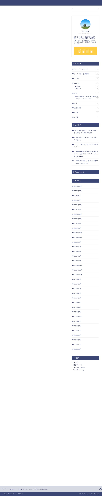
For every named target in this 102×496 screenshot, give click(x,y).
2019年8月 (77, 284)
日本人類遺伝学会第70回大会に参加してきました (86, 139)
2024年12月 (78, 205)
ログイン (76, 362)
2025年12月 (78, 186)
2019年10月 (78, 274)
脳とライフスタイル (86, 69)
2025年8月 (77, 200)
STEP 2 (87, 89)
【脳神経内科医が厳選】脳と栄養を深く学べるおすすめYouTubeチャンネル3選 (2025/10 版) (86, 154)
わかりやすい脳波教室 (86, 74)
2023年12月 (78, 214)
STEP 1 (87, 86)
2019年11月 (78, 270)
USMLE (86, 83)
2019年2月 (77, 307)
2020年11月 (78, 237)
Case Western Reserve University (87, 97)
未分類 (86, 117)
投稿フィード (77, 365)
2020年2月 (77, 256)
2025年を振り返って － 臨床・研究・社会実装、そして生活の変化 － (86, 132)
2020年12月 (78, 233)
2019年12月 (78, 265)
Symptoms (19, 87)
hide (40, 81)
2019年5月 (77, 298)
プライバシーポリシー (9, 493)
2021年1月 (77, 228)
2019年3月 (77, 302)
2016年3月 (77, 340)
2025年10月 (78, 191)
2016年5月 (77, 335)
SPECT (20, 104)
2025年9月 (77, 195)
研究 (86, 103)
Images (18, 99)
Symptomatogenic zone (24, 90)
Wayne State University (87, 99)
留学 (86, 93)
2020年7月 (77, 246)
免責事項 (20, 493)
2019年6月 (77, 293)
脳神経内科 (86, 108)
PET (19, 102)
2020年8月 (77, 242)
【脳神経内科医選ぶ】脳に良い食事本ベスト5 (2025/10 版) (86, 162)
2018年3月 (77, 326)
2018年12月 (78, 316)
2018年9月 (77, 321)
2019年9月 (77, 279)
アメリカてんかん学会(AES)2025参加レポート (86, 146)
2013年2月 (77, 349)
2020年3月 (77, 251)
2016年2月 (77, 344)
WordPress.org (78, 370)
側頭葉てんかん (23, 93)
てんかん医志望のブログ (51, 2)
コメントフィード (79, 367)
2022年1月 (77, 223)
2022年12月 (78, 219)
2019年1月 (77, 312)
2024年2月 (77, 209)
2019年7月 (77, 288)
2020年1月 (77, 260)
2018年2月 (77, 330)
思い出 (86, 112)
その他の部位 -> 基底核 (25, 95)
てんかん (8, 11)
